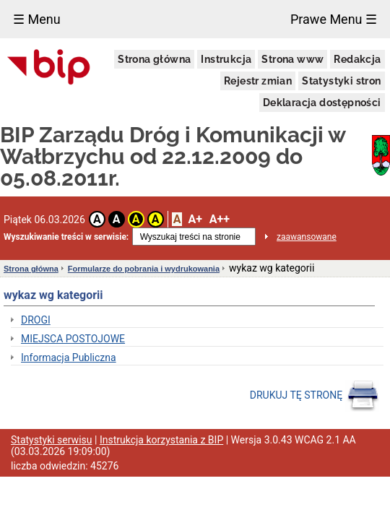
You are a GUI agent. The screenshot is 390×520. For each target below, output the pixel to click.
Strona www (292, 59)
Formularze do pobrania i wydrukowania (144, 268)
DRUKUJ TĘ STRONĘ (314, 396)
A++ (219, 219)
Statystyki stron (341, 81)
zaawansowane (307, 237)
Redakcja (357, 59)
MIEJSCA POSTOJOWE (73, 338)
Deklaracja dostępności (322, 102)
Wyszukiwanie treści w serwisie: (66, 237)
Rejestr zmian (258, 81)
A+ (195, 219)
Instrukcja (226, 59)
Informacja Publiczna (68, 357)
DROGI (36, 320)
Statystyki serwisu (51, 440)
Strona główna (154, 59)
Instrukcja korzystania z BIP (161, 440)
